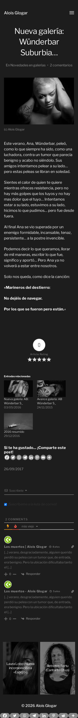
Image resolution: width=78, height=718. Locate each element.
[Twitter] (13, 457)
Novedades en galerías (28, 65)
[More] (49, 457)
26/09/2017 (14, 469)
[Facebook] (7, 457)
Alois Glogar (16, 12)
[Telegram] (25, 457)
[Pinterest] (37, 457)
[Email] (43, 457)
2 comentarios (61, 65)
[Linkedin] (31, 457)
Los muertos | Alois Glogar (25, 547)
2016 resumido (14, 431)
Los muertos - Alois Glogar (25, 591)
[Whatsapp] (19, 457)
